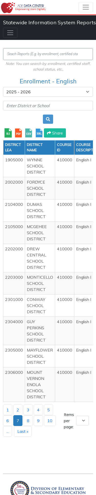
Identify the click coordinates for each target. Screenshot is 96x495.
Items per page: (69, 420)
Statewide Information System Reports (49, 22)
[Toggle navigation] (86, 7)
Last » (22, 431)
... (7, 431)
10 (49, 420)
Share (55, 133)
